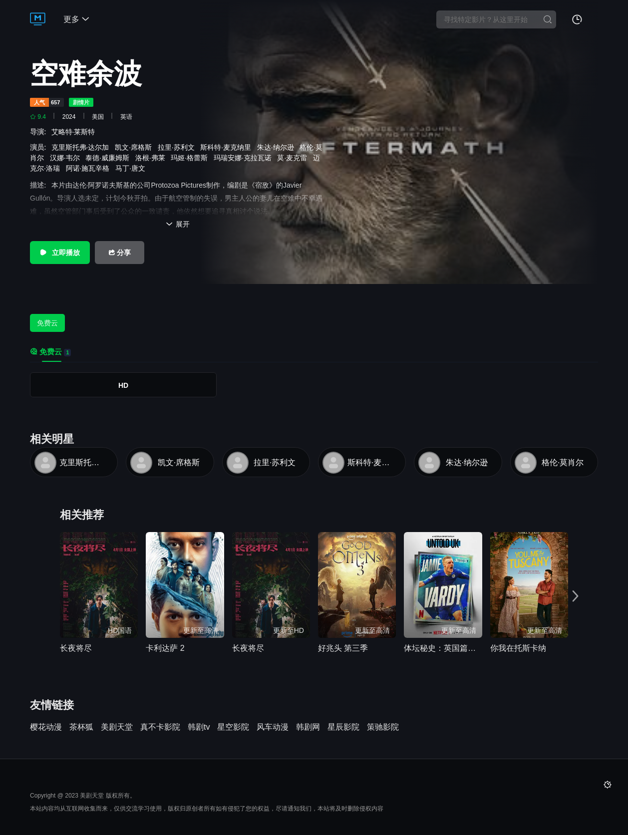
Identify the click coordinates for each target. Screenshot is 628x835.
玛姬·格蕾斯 (191, 158)
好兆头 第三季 (343, 648)
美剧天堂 (117, 727)
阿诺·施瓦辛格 (90, 168)
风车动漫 (273, 727)
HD (123, 385)
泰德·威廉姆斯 (109, 158)
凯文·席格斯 (135, 147)
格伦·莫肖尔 (563, 462)
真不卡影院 (160, 727)
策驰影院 (383, 727)
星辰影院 (343, 727)
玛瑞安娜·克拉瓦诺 (245, 158)
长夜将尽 (76, 648)
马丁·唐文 (132, 168)
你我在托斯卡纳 (518, 648)
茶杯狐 (81, 727)
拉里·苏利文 (178, 147)
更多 (76, 19)
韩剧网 (308, 727)
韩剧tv (199, 727)
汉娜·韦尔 (67, 158)
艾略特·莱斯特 (75, 132)
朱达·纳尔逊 (277, 147)
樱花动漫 (46, 727)
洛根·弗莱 (152, 158)
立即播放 (60, 253)
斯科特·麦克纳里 (227, 147)
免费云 (47, 323)
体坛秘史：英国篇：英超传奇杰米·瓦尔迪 (443, 648)
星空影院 (233, 727)
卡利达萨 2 (165, 648)
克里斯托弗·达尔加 (82, 147)
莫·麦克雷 (294, 158)
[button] (577, 595)
